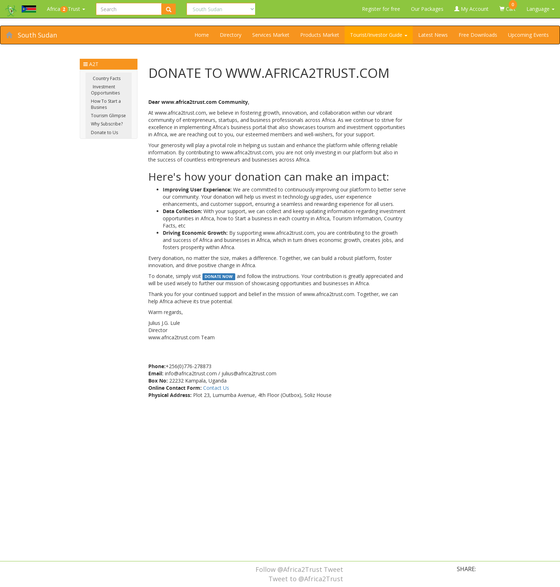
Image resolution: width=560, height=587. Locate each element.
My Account (471, 8)
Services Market (270, 34)
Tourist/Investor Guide (378, 34)
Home (201, 34)
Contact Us (216, 387)
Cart (508, 6)
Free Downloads (478, 34)
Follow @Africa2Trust (288, 569)
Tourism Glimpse (108, 115)
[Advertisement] (277, 503)
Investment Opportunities (105, 90)
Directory (230, 34)
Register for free (381, 8)
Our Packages (427, 8)
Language (540, 8)
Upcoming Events (528, 34)
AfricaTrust (66, 9)
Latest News (433, 34)
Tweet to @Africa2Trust (305, 578)
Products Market (319, 34)
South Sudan (37, 35)
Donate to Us (104, 132)
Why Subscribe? (107, 124)
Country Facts (107, 78)
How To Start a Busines (106, 104)
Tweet (333, 569)
